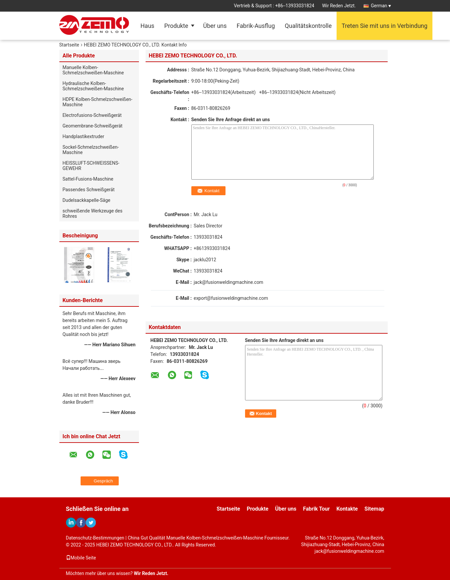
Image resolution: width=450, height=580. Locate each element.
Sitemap (374, 509)
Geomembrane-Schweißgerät (93, 125)
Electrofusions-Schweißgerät (92, 115)
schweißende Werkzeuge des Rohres (93, 213)
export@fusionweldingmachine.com (231, 298)
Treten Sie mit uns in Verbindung (384, 25)
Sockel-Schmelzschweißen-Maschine (91, 149)
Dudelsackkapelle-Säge (86, 200)
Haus (148, 25)
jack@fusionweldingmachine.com (228, 282)
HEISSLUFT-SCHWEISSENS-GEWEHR (91, 165)
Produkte (176, 25)
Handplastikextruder (83, 136)
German (381, 5)
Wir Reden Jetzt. (339, 5)
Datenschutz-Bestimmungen (95, 537)
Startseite (69, 44)
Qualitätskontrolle (308, 25)
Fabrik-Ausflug (256, 25)
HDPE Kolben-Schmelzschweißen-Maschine (98, 102)
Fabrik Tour (316, 509)
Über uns (215, 25)
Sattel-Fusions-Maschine (88, 179)
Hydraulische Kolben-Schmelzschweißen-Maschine (93, 86)
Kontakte (347, 509)
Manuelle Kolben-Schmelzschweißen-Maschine (93, 70)
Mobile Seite (81, 557)
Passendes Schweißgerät (89, 189)
